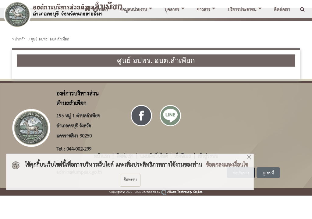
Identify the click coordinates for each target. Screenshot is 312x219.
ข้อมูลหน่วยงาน (133, 10)
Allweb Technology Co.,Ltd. (182, 192)
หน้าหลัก (19, 39)
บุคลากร (172, 10)
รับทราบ (130, 180)
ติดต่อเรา (282, 10)
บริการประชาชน (242, 10)
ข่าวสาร (203, 10)
